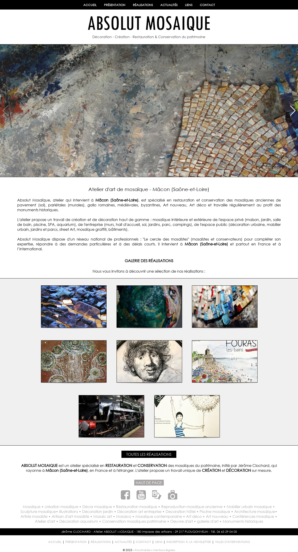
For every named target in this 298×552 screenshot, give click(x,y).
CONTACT (207, 5)
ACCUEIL (90, 5)
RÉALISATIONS (143, 5)
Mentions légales (164, 550)
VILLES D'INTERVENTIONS (232, 542)
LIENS (188, 5)
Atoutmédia (142, 550)
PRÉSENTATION (114, 5)
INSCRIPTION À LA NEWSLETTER (188, 542)
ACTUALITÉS (168, 5)
